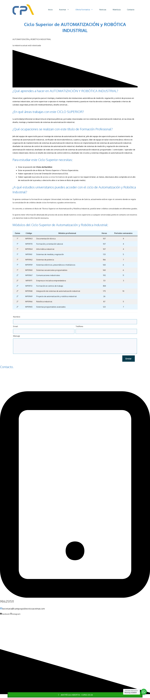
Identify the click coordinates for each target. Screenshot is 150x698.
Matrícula (117, 9)
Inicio (50, 9)
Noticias (102, 9)
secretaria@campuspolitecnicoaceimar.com (23, 608)
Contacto (130, 9)
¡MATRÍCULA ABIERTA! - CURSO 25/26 (75, 695)
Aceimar (65, 9)
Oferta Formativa (85, 9)
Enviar (129, 358)
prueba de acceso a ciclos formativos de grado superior (57, 177)
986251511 (7, 601)
